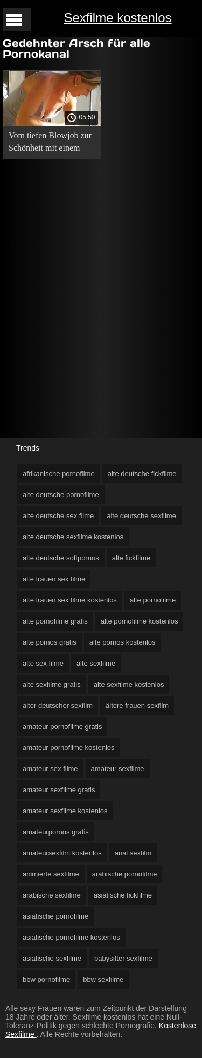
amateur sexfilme (117, 769)
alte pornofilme (153, 600)
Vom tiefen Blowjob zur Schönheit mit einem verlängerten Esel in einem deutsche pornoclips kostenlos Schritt (50, 143)
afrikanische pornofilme (59, 474)
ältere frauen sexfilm (137, 705)
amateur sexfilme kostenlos (65, 811)
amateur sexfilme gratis (59, 790)
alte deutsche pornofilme (61, 495)
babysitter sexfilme (123, 958)
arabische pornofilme (124, 874)
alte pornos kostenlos (122, 642)
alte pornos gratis (49, 642)
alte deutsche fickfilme (142, 474)
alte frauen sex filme (54, 579)
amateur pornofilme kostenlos (69, 748)
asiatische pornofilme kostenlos (71, 937)
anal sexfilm (133, 853)
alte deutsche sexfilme (141, 516)
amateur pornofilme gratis (62, 726)
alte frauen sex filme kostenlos (70, 600)
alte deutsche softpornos (61, 558)
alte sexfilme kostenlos (129, 684)
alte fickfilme (131, 558)
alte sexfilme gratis (52, 684)
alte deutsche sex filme (58, 516)
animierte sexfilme (51, 874)
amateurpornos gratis (56, 832)
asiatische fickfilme (123, 895)
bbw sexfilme (103, 979)
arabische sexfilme (52, 895)
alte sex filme (43, 663)
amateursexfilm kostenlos (62, 853)
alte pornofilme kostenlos (139, 621)
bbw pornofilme (46, 979)
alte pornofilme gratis (55, 621)
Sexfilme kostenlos (117, 17)
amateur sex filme (50, 769)
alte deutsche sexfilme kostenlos (73, 537)
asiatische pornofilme (55, 916)
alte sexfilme (95, 663)
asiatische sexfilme (52, 958)
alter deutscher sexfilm (58, 705)
